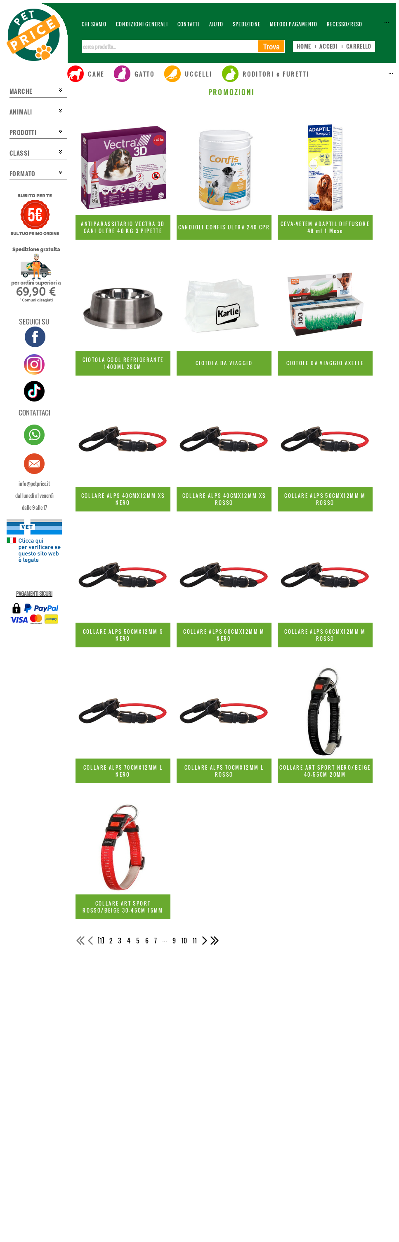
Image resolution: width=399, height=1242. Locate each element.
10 (184, 940)
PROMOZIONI (231, 92)
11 (195, 940)
